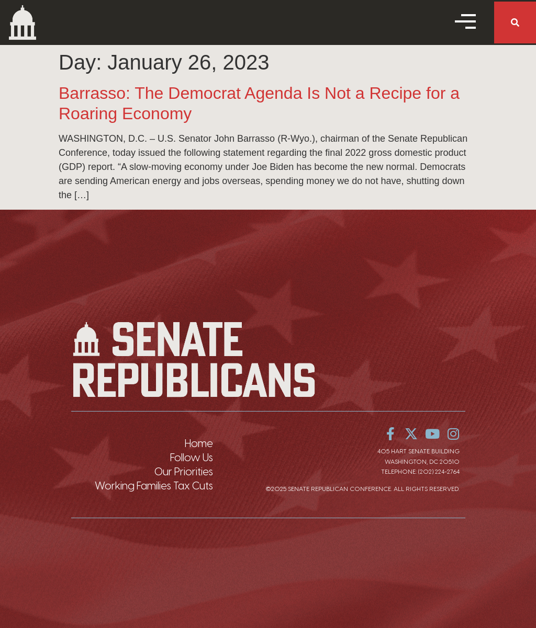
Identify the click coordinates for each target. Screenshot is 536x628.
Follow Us (191, 457)
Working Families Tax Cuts (154, 485)
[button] (515, 22)
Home (199, 443)
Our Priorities (183, 471)
